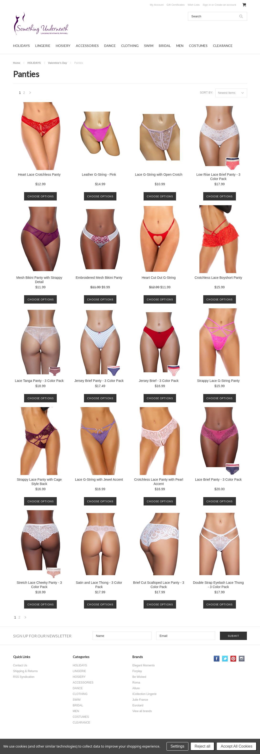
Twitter (225, 659)
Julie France (140, 699)
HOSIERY (63, 46)
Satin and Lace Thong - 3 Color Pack (99, 585)
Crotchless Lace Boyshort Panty (218, 278)
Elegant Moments (143, 665)
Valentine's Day (57, 62)
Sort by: (206, 92)
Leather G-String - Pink (99, 174)
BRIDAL (165, 46)
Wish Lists (194, 4)
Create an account (225, 4)
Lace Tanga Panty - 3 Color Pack (39, 381)
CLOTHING (130, 46)
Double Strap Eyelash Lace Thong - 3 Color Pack (218, 585)
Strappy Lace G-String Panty (218, 381)
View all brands (142, 711)
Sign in (207, 4)
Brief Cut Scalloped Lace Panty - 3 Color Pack (158, 585)
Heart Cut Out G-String (159, 278)
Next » (25, 618)
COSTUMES (198, 46)
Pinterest (233, 659)
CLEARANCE (223, 46)
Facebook (217, 659)
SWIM (148, 46)
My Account (157, 4)
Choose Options (40, 196)
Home (17, 62)
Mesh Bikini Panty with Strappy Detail (39, 280)
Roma (136, 682)
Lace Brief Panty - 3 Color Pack (218, 479)
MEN (179, 46)
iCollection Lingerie (144, 694)
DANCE (110, 46)
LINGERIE (42, 46)
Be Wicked (139, 677)
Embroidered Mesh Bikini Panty (99, 278)
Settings (177, 746)
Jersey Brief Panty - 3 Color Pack (99, 381)
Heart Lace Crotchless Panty (39, 174)
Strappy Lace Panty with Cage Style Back (39, 482)
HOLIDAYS (21, 46)
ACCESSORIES (87, 46)
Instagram (242, 659)
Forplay (137, 671)
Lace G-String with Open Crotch (158, 174)
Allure (136, 688)
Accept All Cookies (236, 746)
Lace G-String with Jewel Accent (99, 479)
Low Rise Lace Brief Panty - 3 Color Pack (218, 177)
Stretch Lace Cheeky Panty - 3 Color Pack (39, 585)
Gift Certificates (176, 4)
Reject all (202, 746)
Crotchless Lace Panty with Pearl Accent (158, 482)
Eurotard (137, 705)
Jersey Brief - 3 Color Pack (159, 381)
